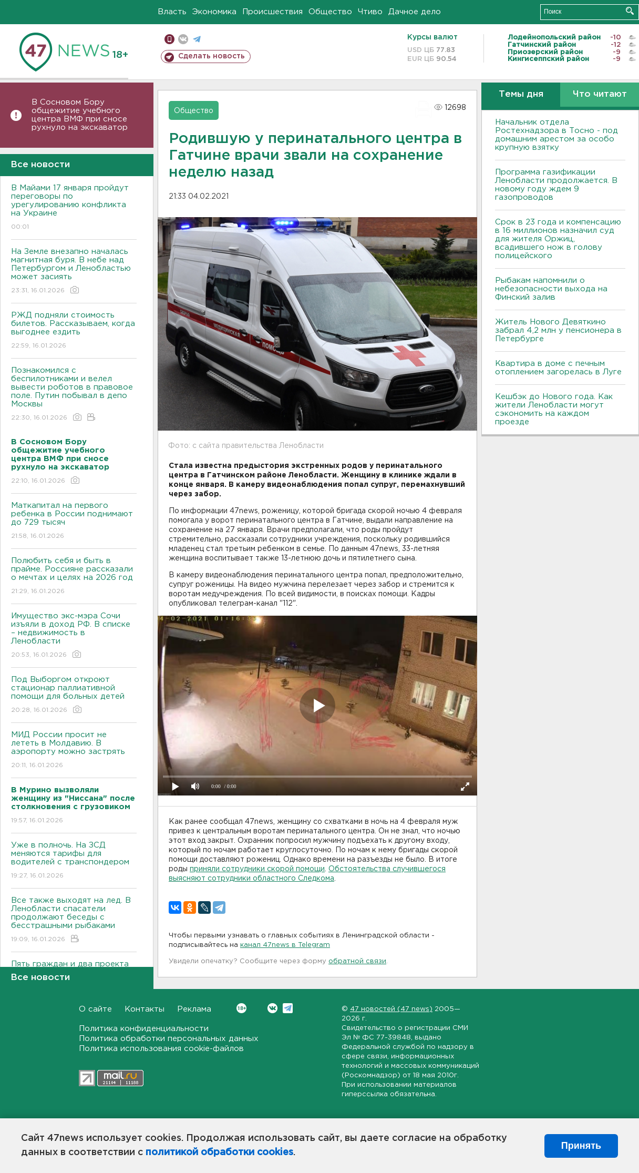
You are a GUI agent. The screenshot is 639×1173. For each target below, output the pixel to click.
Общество (330, 11)
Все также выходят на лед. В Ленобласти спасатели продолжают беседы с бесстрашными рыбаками (74, 920)
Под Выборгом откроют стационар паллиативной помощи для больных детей (74, 695)
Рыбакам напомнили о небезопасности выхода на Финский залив (551, 289)
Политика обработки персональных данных (169, 1038)
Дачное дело (414, 11)
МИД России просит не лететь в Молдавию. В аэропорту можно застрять (74, 750)
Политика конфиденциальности (144, 1028)
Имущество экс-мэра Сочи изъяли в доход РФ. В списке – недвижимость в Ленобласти (74, 636)
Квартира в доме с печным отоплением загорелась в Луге (558, 367)
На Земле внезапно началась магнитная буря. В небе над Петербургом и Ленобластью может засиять (74, 271)
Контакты (144, 1009)
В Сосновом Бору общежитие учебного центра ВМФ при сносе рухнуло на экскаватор (81, 115)
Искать (630, 11)
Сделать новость (211, 56)
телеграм (197, 39)
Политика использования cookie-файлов (161, 1048)
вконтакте (183, 39)
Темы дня (521, 94)
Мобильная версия (169, 39)
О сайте (95, 1009)
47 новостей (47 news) (391, 1009)
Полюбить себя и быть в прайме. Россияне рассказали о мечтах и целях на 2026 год (74, 576)
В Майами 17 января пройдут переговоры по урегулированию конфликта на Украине (74, 208)
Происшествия (272, 11)
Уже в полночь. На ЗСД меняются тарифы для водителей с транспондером (74, 861)
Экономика (214, 11)
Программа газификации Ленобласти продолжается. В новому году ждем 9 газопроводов (556, 185)
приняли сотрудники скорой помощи (257, 869)
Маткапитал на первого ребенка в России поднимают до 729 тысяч (74, 521)
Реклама (194, 1009)
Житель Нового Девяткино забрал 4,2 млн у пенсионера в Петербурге (558, 330)
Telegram (288, 1008)
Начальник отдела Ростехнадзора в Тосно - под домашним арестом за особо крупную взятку (556, 135)
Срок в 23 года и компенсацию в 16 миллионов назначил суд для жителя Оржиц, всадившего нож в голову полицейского (558, 239)
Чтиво (370, 11)
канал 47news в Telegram (285, 945)
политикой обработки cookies (219, 1152)
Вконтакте (241, 1008)
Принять (581, 1145)
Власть (172, 11)
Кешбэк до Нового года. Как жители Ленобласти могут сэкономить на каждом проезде (554, 409)
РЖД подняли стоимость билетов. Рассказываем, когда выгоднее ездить (74, 331)
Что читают (600, 94)
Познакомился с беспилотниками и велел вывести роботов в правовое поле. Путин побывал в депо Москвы (74, 394)
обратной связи (357, 961)
